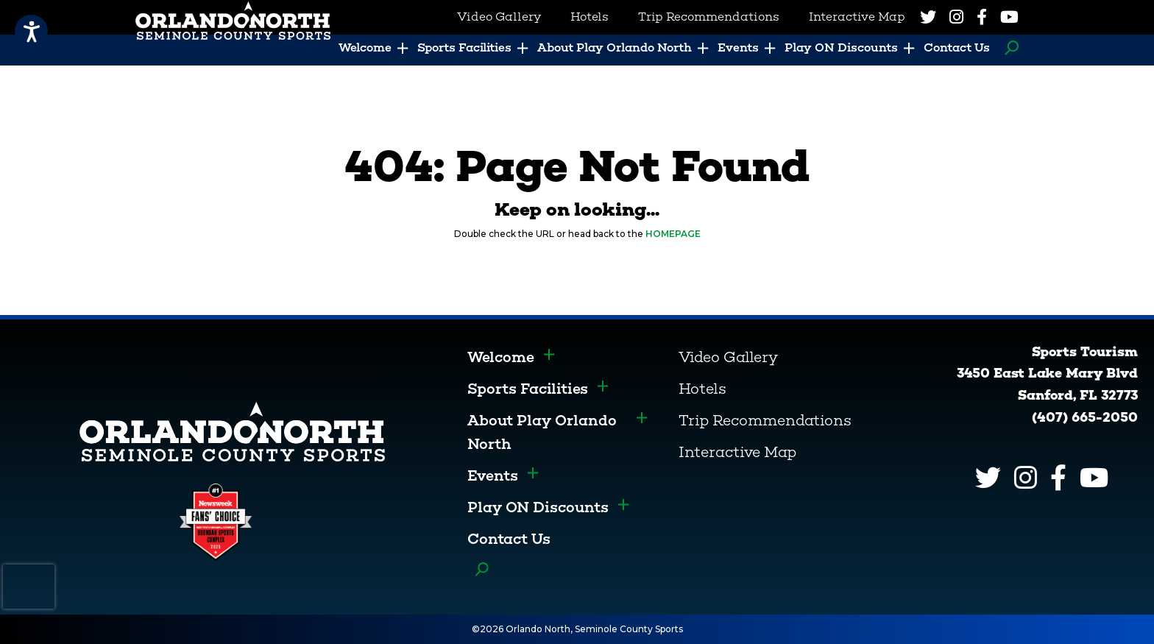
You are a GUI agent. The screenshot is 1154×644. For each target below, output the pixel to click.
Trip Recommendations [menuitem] (708, 17)
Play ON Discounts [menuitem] (841, 47)
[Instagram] (956, 17)
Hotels (702, 388)
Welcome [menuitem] (365, 47)
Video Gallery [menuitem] (499, 17)
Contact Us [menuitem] (957, 47)
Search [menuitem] (1008, 48)
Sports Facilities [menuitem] (464, 47)
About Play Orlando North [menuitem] (614, 47)
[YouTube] (1009, 17)
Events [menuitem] (738, 47)
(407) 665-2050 (1085, 417)
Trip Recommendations (765, 420)
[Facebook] (982, 17)
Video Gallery (728, 357)
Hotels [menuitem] (589, 17)
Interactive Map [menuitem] (857, 17)
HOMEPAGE (673, 233)
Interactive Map (737, 452)
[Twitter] (928, 17)
